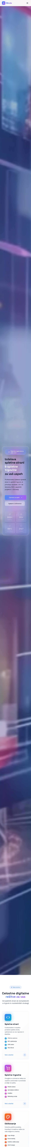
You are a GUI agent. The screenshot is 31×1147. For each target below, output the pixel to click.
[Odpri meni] (27, 3)
